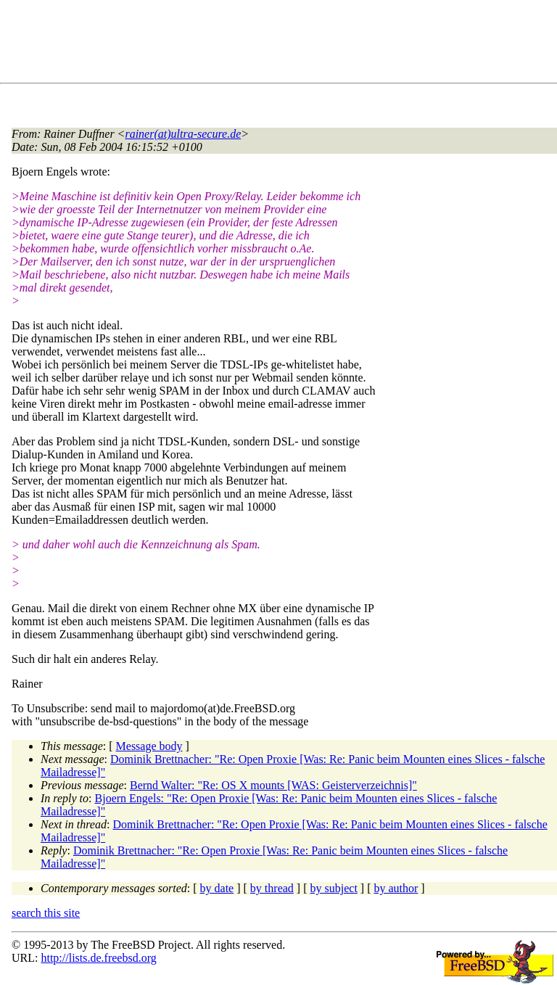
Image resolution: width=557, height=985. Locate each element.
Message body (149, 746)
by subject (334, 888)
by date (217, 888)
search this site (46, 913)
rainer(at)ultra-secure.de (183, 134)
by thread (272, 888)
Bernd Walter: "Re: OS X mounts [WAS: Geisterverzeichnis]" (273, 785)
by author (396, 888)
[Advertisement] (276, 44)
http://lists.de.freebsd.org (98, 958)
